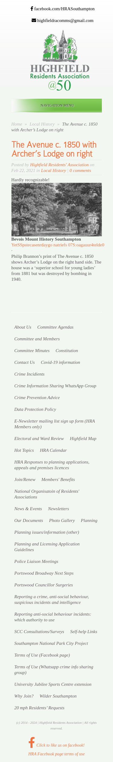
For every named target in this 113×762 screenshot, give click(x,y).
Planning (89, 520)
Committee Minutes (32, 350)
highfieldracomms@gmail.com (62, 20)
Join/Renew (25, 479)
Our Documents (28, 520)
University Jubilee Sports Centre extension (53, 684)
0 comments (80, 170)
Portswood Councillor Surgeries (43, 584)
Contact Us (24, 362)
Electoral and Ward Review (39, 438)
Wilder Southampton (58, 696)
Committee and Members (37, 338)
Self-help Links (83, 631)
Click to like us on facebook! (56, 745)
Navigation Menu (55, 105)
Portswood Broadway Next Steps (44, 573)
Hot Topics (24, 450)
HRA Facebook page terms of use (56, 754)
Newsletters (58, 508)
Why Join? (24, 696)
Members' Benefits (58, 479)
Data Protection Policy (35, 409)
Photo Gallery (62, 520)
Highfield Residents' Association (59, 164)
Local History (43, 124)
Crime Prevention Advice (37, 397)
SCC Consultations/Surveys (39, 631)
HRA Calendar (53, 450)
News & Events (28, 508)
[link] (46, 239)
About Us (22, 327)
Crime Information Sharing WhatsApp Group (55, 385)
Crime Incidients (29, 374)
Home (16, 124)
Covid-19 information (60, 362)
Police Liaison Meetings (36, 561)
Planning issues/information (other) (46, 532)
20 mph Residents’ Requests (39, 707)
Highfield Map (83, 438)
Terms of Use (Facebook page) (42, 655)
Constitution (67, 350)
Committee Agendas (55, 327)
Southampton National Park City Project (51, 643)
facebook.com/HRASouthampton (62, 8)
